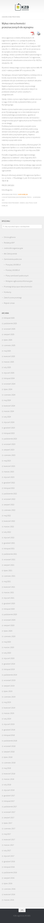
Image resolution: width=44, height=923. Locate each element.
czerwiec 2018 (9, 762)
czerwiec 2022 (9, 510)
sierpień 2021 (9, 565)
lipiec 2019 (8, 691)
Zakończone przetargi (11, 17)
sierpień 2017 (9, 817)
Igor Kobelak (23, 194)
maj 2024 (7, 400)
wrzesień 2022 (9, 499)
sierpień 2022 (9, 504)
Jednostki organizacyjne (13, 248)
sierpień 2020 (9, 625)
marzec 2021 (9, 592)
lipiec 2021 (8, 570)
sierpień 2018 (9, 751)
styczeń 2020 (9, 658)
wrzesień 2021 (9, 559)
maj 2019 (7, 702)
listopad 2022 (9, 488)
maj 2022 (7, 515)
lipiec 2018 (8, 757)
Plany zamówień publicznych (17, 275)
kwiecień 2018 (9, 773)
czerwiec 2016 (9, 889)
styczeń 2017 (9, 856)
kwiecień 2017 (9, 839)
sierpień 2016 (9, 878)
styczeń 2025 (9, 372)
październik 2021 (10, 554)
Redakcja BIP (9, 242)
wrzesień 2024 (9, 383)
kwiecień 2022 (9, 521)
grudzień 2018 (9, 729)
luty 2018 (7, 784)
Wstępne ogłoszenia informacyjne (19, 281)
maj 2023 (7, 460)
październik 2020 (10, 614)
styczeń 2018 (9, 790)
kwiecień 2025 (9, 356)
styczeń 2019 (9, 724)
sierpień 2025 (9, 334)
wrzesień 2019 (9, 680)
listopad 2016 (9, 867)
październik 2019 (10, 674)
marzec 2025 (9, 362)
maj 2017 (7, 834)
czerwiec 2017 (9, 828)
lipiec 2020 (8, 631)
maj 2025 (7, 351)
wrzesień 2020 (9, 620)
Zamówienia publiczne (13, 259)
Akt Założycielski (10, 253)
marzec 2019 (9, 713)
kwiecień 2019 (9, 707)
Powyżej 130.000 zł (13, 264)
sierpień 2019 (9, 685)
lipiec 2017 (8, 823)
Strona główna (9, 237)
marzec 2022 (9, 526)
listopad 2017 (9, 801)
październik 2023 (10, 438)
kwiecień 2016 (9, 894)
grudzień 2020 (9, 603)
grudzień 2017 (9, 795)
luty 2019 (7, 718)
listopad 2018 (9, 735)
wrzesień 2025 (9, 329)
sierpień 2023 (9, 449)
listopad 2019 (9, 669)
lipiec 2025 (8, 340)
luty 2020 (7, 653)
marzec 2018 (9, 779)
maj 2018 (7, 768)
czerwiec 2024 (9, 394)
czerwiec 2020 (9, 636)
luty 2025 (7, 367)
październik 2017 (10, 806)
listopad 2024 (9, 378)
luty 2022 (7, 532)
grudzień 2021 (9, 543)
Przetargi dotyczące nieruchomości (18, 286)
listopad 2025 (9, 318)
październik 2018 (10, 740)
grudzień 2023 (9, 427)
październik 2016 (10, 872)
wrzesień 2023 (9, 444)
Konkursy (7, 292)
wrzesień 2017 (9, 812)
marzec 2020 (9, 647)
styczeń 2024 (9, 422)
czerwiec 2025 (9, 345)
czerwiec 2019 (9, 696)
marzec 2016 (9, 900)
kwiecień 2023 (9, 466)
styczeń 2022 (9, 537)
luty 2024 (7, 416)
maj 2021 (7, 581)
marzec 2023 (9, 471)
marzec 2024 (9, 411)
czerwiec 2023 (9, 455)
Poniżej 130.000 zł (13, 270)
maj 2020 (7, 642)
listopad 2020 (9, 609)
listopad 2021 (9, 548)
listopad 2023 (9, 433)
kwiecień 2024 (9, 405)
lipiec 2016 (8, 883)
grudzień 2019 (9, 663)
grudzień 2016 (9, 861)
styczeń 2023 (9, 477)
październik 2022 (10, 493)
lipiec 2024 (8, 389)
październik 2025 (10, 323)
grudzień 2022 (9, 482)
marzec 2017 (9, 845)
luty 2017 (7, 850)
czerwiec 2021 (9, 576)
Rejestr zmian (9, 303)
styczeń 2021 (9, 598)
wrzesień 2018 (9, 746)
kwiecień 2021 (9, 587)
